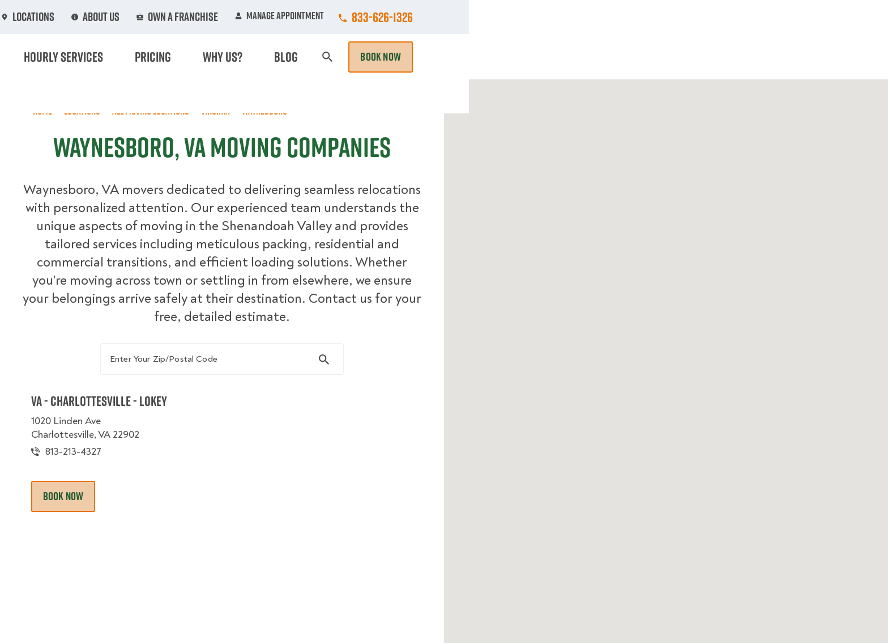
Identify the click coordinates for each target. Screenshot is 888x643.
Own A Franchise (601, 17)
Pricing (614, 56)
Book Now (799, 57)
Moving (290, 56)
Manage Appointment (698, 17)
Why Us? (667, 56)
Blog (713, 56)
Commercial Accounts (375, 17)
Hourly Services (542, 56)
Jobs (297, 17)
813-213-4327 (86, 460)
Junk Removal (355, 56)
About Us (525, 17)
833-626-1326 (801, 17)
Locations (462, 17)
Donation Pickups (445, 56)
